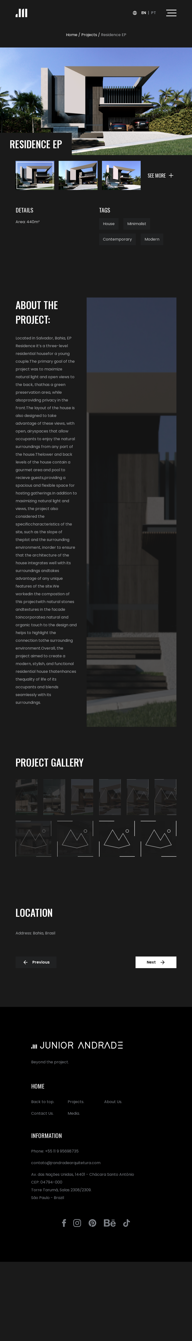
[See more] (160, 175)
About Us (112, 1102)
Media (73, 1113)
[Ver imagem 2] (78, 175)
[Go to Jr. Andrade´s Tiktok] (126, 1223)
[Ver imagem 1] (35, 175)
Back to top (42, 1102)
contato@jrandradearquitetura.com (66, 1163)
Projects (75, 1102)
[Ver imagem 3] (121, 175)
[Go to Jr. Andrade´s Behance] (110, 1223)
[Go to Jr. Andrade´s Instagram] (77, 1223)
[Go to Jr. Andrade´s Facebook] (64, 1223)
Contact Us (42, 1113)
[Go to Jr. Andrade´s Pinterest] (92, 1223)
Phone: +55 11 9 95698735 (55, 1151)
